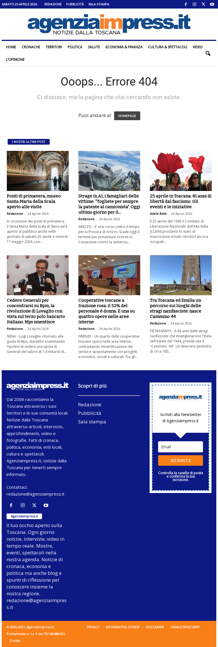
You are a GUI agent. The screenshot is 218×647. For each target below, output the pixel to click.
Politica (75, 47)
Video (198, 47)
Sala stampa (98, 4)
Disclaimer (155, 627)
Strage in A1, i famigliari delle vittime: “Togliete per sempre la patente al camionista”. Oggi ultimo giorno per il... (109, 204)
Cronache (31, 47)
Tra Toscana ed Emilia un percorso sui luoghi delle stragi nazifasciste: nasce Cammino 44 (175, 308)
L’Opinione (15, 59)
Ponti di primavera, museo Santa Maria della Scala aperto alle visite (34, 201)
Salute (94, 47)
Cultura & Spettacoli (167, 47)
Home (11, 47)
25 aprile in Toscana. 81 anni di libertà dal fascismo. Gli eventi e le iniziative (180, 201)
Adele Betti (158, 213)
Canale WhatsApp (185, 627)
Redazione (53, 4)
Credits (14, 640)
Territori (54, 47)
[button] (208, 53)
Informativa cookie (122, 627)
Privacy (93, 627)
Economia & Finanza (124, 47)
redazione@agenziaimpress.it (35, 494)
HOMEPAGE (127, 116)
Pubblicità (75, 4)
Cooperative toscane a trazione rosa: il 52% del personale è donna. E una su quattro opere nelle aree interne (106, 311)
